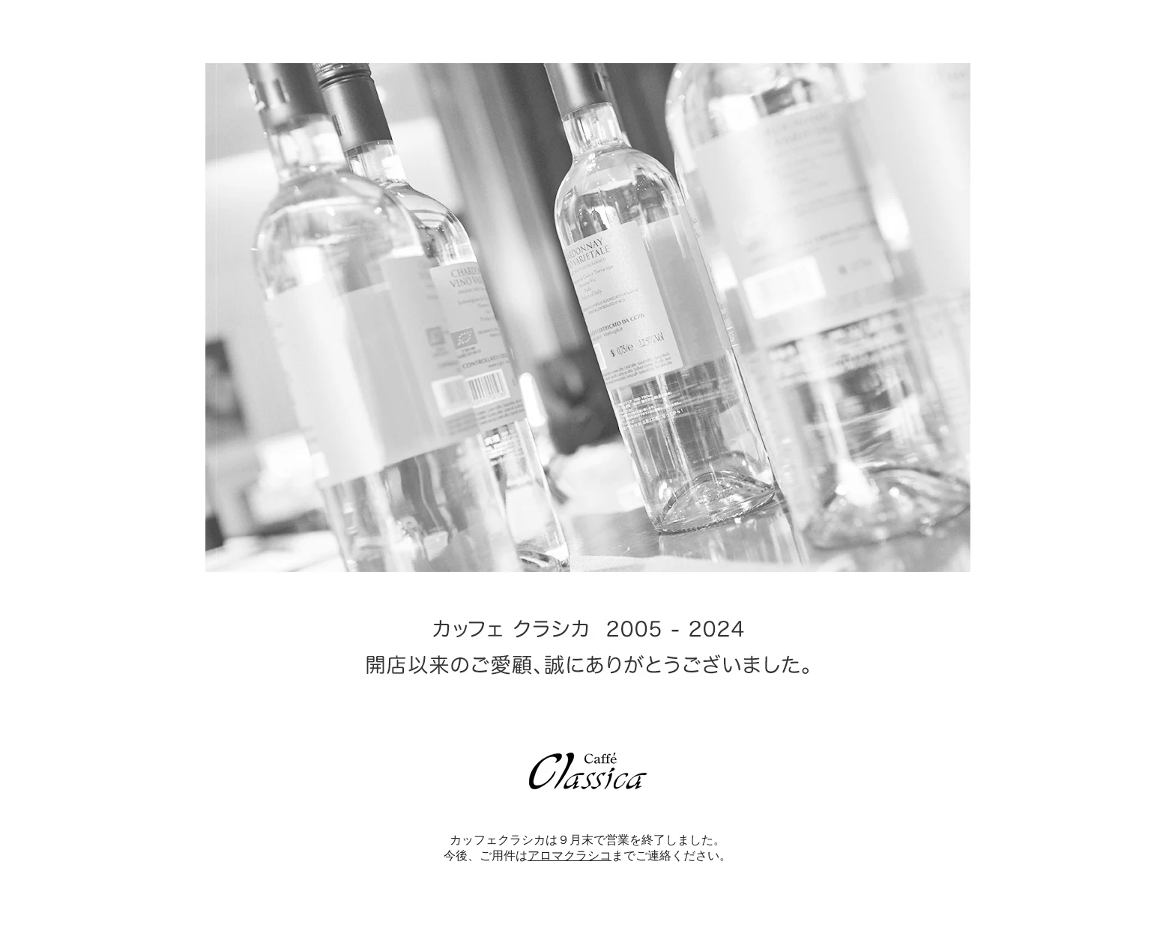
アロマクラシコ (569, 855)
